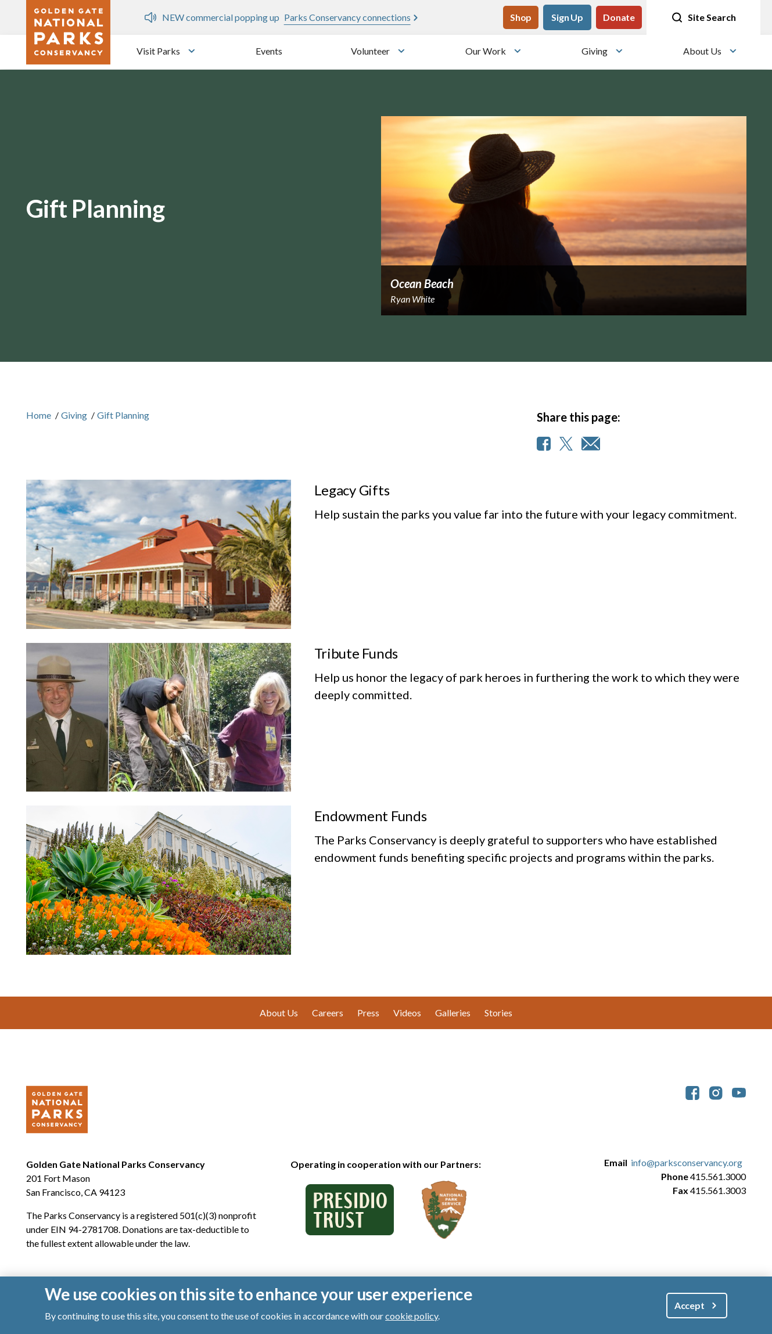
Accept (689, 1305)
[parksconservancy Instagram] (716, 1091)
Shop (521, 17)
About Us (702, 50)
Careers (327, 1012)
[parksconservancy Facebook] (692, 1091)
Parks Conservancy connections (347, 17)
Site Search (703, 17)
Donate (619, 17)
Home (38, 414)
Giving (594, 50)
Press (368, 1012)
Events (269, 50)
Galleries (453, 1012)
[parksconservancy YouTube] (739, 1091)
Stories (498, 1012)
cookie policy (411, 1315)
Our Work (485, 50)
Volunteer (370, 50)
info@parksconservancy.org (686, 1162)
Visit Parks (158, 50)
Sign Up (567, 17)
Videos (407, 1012)
